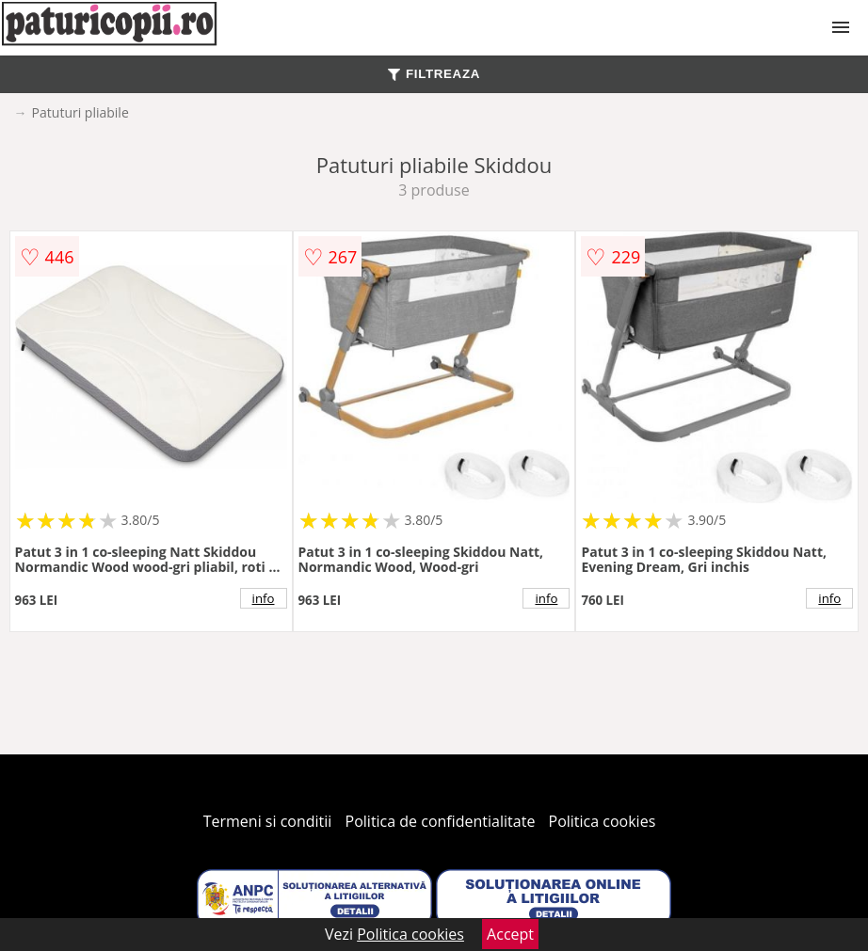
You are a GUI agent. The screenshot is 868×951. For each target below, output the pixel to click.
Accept (510, 934)
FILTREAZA (434, 74)
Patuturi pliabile (80, 112)
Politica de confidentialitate (441, 821)
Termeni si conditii (267, 821)
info (263, 598)
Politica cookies (602, 821)
